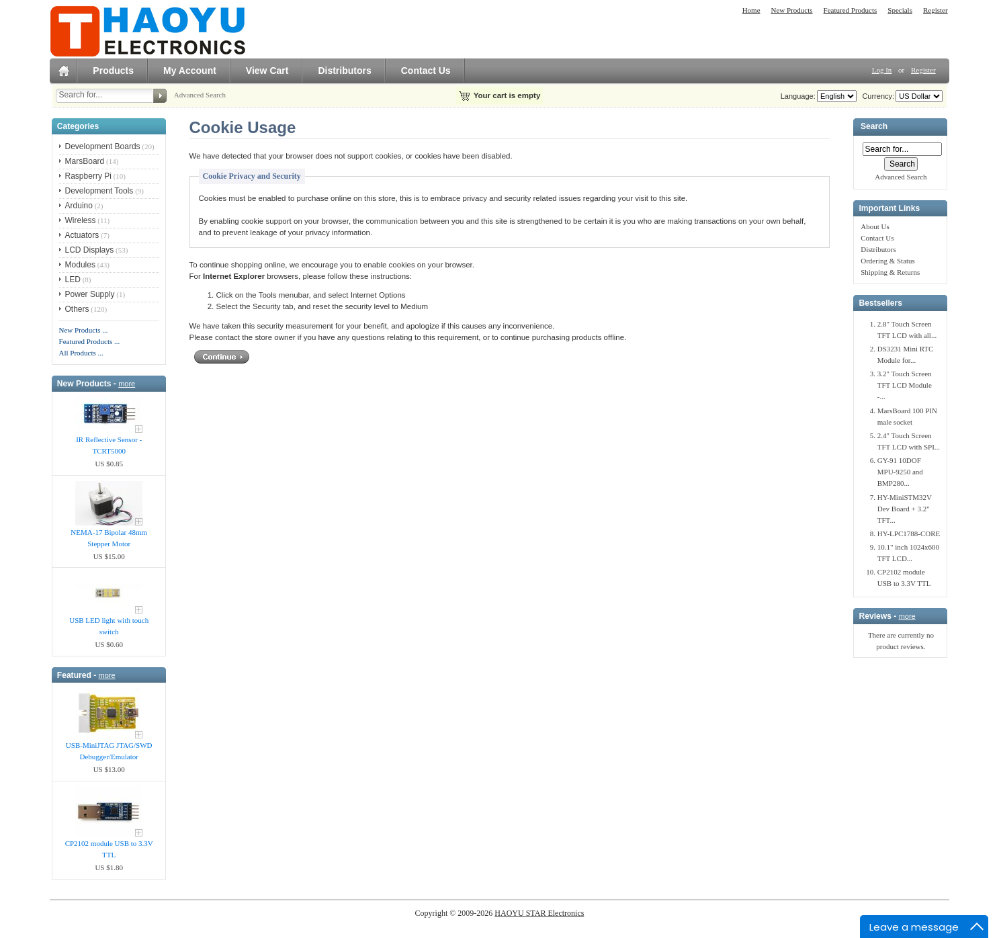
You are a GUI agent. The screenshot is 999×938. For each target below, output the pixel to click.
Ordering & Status (888, 261)
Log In (882, 70)
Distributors (344, 70)
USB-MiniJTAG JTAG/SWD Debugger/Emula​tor (109, 751)
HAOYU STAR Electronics (539, 913)
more (126, 384)
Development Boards (102, 146)
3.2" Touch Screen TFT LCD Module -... (904, 385)
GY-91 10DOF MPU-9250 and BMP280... (900, 471)
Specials (899, 10)
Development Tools (99, 191)
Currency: (876, 96)
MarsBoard (85, 161)
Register (935, 10)
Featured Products (850, 10)
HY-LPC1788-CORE (909, 533)
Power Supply (90, 294)
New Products (792, 10)
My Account (189, 70)
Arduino (79, 205)
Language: (798, 96)
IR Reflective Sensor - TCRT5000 (109, 445)
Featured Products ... (89, 341)
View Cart (267, 70)
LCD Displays (89, 250)
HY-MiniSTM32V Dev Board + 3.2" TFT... (904, 508)
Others (77, 309)
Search (874, 127)
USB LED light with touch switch (108, 626)
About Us (875, 226)
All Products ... (81, 353)
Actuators (82, 235)
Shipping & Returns (890, 272)
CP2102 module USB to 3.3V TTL (109, 849)
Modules (80, 264)
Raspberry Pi (88, 176)
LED (73, 279)
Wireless (80, 220)
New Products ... (83, 330)
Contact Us (426, 70)
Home (751, 10)
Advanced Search (200, 95)
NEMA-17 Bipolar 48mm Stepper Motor (109, 538)
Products (113, 70)
